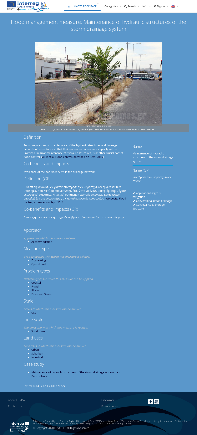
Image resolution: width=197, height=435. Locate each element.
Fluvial (35, 286)
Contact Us (15, 406)
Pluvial (35, 290)
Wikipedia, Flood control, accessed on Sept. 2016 (72, 157)
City (33, 312)
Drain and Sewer (41, 294)
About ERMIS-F (17, 400)
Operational (38, 264)
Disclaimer (107, 400)
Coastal (36, 282)
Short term (38, 331)
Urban (35, 349)
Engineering (38, 260)
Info (145, 6)
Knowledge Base (82, 6)
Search (130, 6)
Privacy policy (109, 406)
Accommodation (41, 242)
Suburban (37, 353)
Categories (111, 6)
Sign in (160, 6)
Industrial (37, 357)
